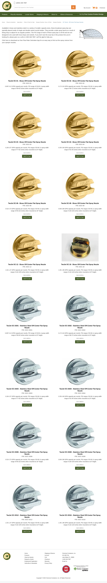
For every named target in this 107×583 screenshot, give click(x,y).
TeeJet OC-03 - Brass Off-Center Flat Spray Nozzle (27, 142)
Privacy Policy (48, 563)
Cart (46, 557)
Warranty (47, 561)
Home (26, 553)
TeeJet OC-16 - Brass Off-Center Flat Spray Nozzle (80, 264)
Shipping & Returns (43, 14)
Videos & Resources (66, 14)
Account (47, 555)
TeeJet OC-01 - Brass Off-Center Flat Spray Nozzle (27, 81)
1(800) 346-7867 (21, 3)
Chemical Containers (8, 6)
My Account (87, 8)
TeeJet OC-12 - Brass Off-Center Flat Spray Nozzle (27, 264)
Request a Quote (29, 559)
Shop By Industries (16, 14)
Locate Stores (29, 14)
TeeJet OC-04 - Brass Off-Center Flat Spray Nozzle (80, 142)
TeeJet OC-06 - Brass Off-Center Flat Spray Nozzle (27, 203)
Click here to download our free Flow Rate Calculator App (21, 40)
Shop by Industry (29, 557)
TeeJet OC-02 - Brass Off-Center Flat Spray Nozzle (80, 81)
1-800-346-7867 (66, 559)
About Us (54, 14)
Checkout (102, 8)
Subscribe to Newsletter (31, 563)
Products (4, 14)
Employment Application (31, 561)
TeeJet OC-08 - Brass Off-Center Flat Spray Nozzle (80, 203)
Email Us (64, 561)
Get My (91, 14)
